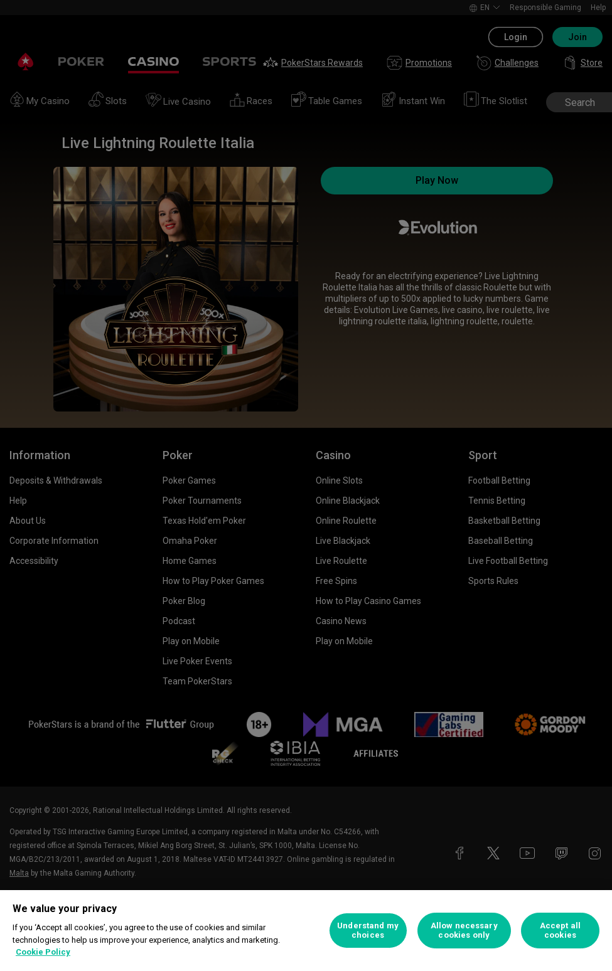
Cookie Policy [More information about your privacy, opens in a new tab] (43, 952)
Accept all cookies (560, 930)
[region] (306, 930)
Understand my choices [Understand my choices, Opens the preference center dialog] (368, 930)
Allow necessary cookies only (464, 930)
